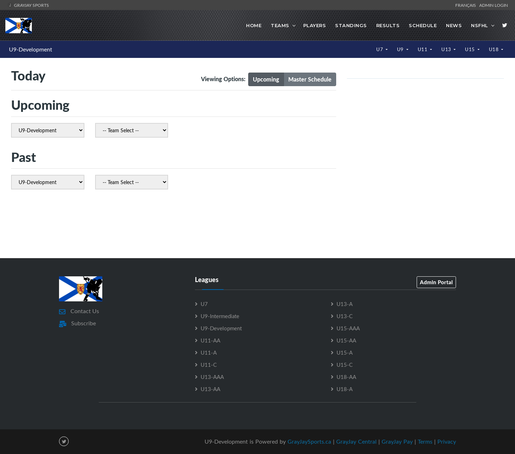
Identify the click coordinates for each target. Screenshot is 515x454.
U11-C (209, 364)
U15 (470, 49)
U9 (401, 49)
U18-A (345, 389)
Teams (280, 25)
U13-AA (210, 389)
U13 (446, 49)
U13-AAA (212, 376)
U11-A (209, 352)
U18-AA (346, 376)
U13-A (345, 303)
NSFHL (479, 25)
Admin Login (493, 5)
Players (314, 25)
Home (253, 25)
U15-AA (346, 340)
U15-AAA (348, 328)
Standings (351, 25)
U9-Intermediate (220, 316)
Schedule (423, 25)
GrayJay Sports (28, 5)
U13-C (345, 316)
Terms (425, 441)
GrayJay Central (356, 441)
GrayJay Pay (397, 441)
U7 (380, 49)
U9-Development (30, 49)
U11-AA (210, 340)
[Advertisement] (257, 226)
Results (388, 25)
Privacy (446, 441)
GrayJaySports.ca (309, 441)
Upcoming (266, 79)
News (454, 25)
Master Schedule (310, 79)
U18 (494, 49)
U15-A (345, 352)
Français (466, 5)
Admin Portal (436, 282)
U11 (423, 49)
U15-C (345, 364)
